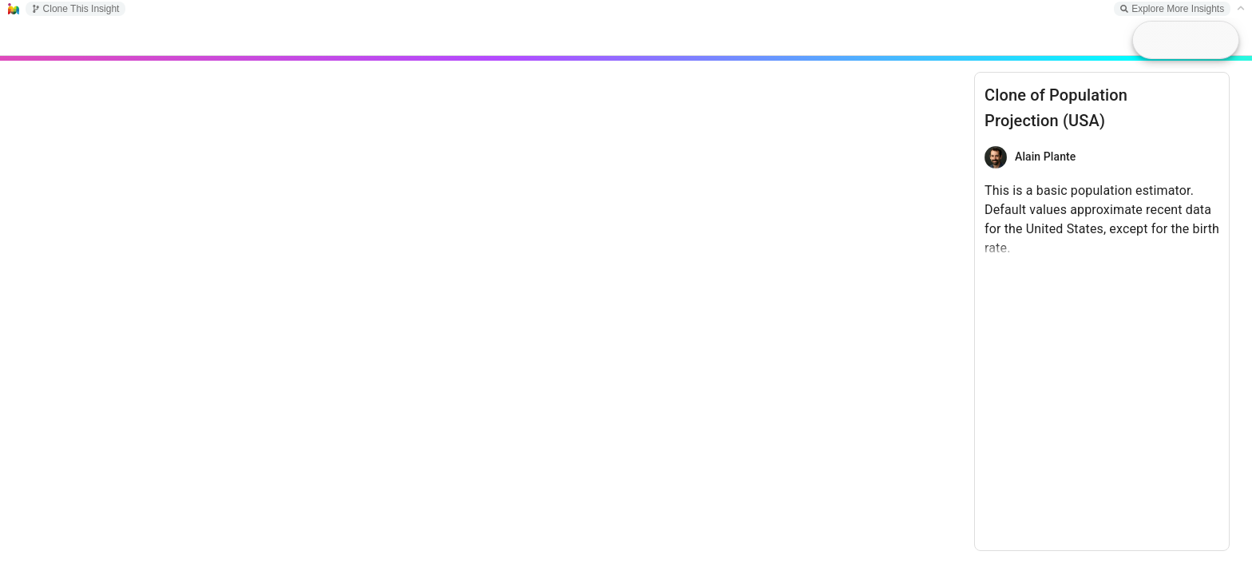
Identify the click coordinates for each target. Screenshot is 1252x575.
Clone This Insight (76, 8)
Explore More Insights (1172, 8)
